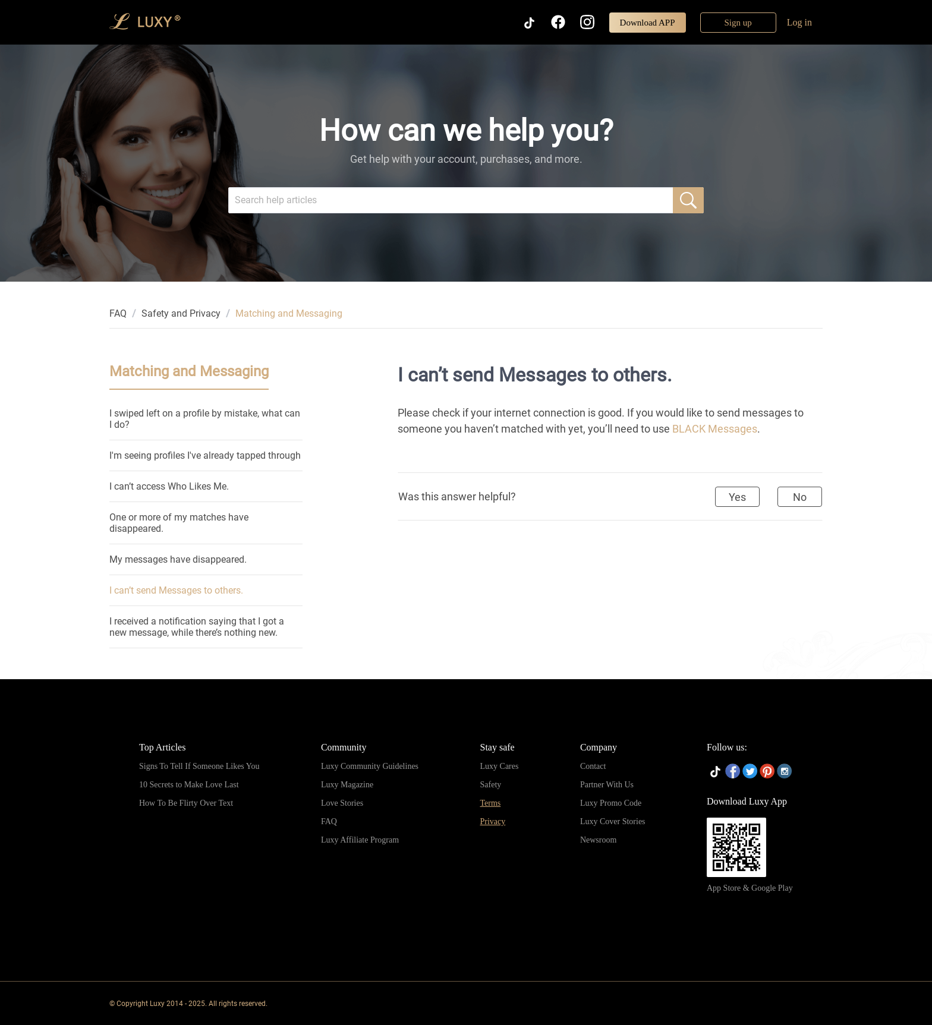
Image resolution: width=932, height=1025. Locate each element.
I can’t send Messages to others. (176, 590)
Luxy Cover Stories (613, 821)
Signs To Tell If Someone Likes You (199, 766)
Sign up (738, 22)
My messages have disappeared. (178, 559)
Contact (593, 766)
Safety (491, 784)
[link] (118, 313)
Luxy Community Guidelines (369, 766)
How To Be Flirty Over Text (186, 803)
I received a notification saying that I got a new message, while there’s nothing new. (196, 627)
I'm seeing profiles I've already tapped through (205, 455)
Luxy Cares (499, 766)
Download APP (647, 22)
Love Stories (342, 803)
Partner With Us (607, 784)
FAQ (118, 313)
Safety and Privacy (181, 313)
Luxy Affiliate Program (360, 839)
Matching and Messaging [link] (288, 313)
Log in (799, 22)
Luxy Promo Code (610, 803)
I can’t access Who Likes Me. (169, 486)
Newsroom (598, 839)
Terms (490, 803)
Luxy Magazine (347, 784)
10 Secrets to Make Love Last (189, 784)
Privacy (493, 821)
